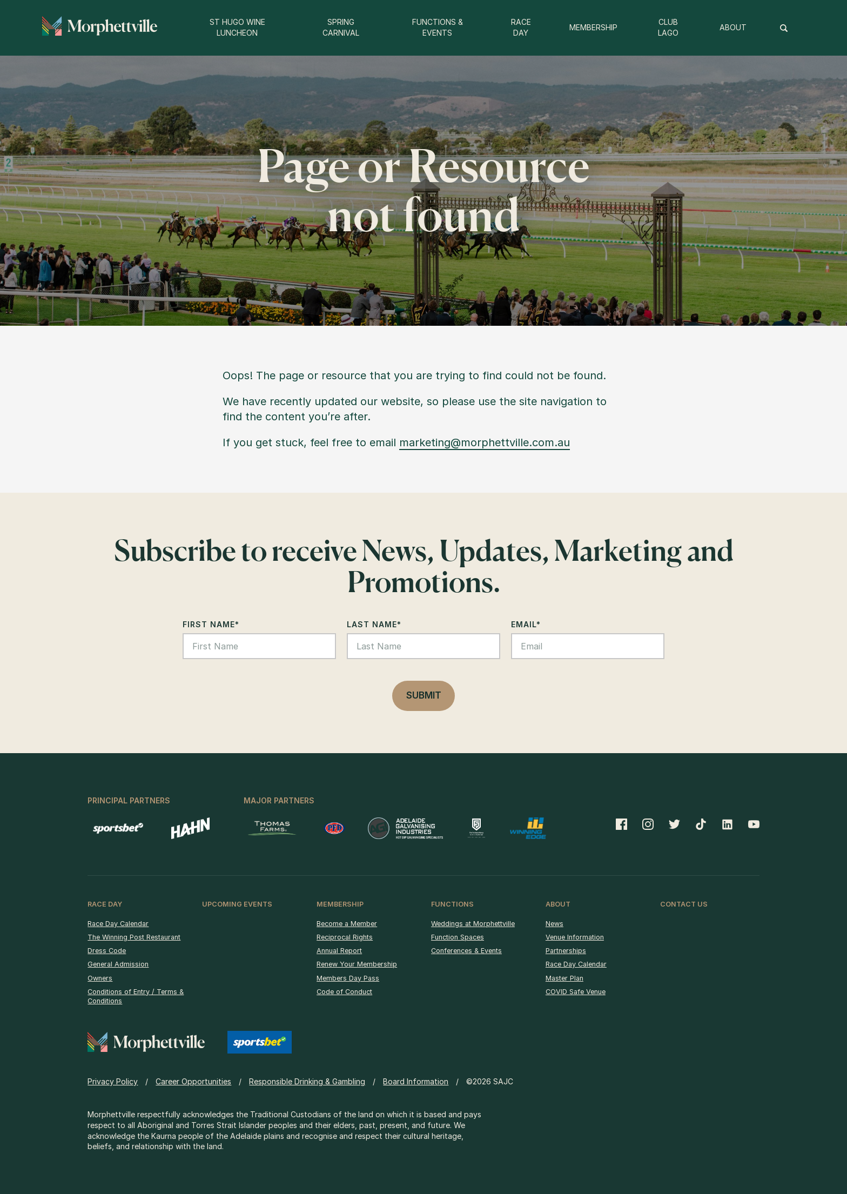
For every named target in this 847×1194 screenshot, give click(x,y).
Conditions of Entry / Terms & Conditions (136, 996)
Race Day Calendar (118, 924)
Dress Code (107, 951)
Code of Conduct (344, 992)
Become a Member (347, 924)
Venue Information (575, 937)
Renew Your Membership (357, 964)
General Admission (118, 964)
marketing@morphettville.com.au (484, 442)
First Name (211, 624)
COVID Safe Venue (576, 992)
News (554, 924)
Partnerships (566, 951)
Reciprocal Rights (345, 937)
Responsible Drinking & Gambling (307, 1081)
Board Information (415, 1081)
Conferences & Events (466, 951)
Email (526, 624)
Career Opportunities (193, 1081)
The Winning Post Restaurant (134, 937)
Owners (100, 978)
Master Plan (564, 978)
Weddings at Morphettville (473, 924)
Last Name (374, 624)
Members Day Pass (348, 978)
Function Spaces (457, 937)
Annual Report (339, 951)
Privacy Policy (113, 1081)
